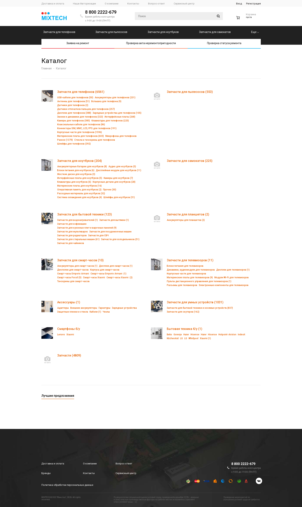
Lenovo (61, 334)
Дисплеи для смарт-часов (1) (116, 266)
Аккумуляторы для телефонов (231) (115, 97)
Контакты (89, 473)
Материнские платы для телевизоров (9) (190, 277)
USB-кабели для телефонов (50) (75, 97)
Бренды (46, 473)
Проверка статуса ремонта (224, 43)
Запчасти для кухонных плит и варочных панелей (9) (87, 227)
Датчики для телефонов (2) (72, 105)
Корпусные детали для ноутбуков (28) (114, 182)
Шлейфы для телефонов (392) (74, 143)
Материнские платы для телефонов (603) (80, 136)
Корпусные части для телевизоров (186, 273)
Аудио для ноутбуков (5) (122, 166)
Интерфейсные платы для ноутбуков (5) (79, 178)
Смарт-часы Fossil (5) (69, 277)
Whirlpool (193, 338)
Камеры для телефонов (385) (73, 120)
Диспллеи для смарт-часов (73, 269)
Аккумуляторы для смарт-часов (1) (77, 266)
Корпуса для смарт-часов (104, 269)
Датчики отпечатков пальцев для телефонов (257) (86, 109)
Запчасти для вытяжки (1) (114, 220)
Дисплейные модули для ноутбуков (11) (118, 170)
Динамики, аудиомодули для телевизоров (191, 269)
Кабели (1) (95, 311)
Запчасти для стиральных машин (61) (78, 239)
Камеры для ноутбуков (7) (118, 178)
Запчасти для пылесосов (111, 32)
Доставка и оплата (52, 463)
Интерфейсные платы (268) (120, 116)
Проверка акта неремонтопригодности (151, 43)
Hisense (194, 334)
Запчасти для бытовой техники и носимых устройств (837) (200, 308)
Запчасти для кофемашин (71, 224)
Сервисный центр (126, 473)
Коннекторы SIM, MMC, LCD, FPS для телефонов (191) (87, 128)
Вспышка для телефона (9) (106, 101)
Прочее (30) (109, 189)
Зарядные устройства (124, 308)
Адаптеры (63, 308)
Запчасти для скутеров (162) (183, 311)
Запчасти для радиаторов (72, 235)
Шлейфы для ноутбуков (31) (119, 197)
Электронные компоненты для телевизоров (223, 285)
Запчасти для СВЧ (98, 235)
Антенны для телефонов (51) (73, 101)
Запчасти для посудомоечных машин (110, 231)
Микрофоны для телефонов (121, 136)
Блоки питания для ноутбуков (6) (75, 170)
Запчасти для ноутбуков (163, 32)
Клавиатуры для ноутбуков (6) (74, 182)
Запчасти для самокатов (215, 32)
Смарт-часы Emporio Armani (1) (108, 273)
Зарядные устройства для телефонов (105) (117, 113)
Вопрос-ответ (124, 463)
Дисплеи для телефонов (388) (74, 113)
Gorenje (178, 334)
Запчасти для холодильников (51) (120, 239)
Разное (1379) (65, 140)
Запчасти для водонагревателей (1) (77, 220)
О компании (90, 463)
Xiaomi (70, 334)
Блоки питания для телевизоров (185, 266)
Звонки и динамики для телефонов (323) (80, 116)
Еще (255, 32)
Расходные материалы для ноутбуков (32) (81, 193)
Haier (186, 334)
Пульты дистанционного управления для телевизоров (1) (199, 281)
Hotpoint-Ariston (227, 334)
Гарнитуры (104, 308)
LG (181, 338)
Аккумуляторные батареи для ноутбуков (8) (82, 166)
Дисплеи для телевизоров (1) (233, 269)
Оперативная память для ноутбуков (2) (79, 189)
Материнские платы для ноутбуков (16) (79, 185)
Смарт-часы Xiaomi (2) (120, 277)
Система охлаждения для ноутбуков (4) (79, 197)
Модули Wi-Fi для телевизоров (231, 277)
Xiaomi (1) (205, 338)
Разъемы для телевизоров (182, 285)
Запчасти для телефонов (59, 32)
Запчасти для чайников (70, 243)
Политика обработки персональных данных (67, 484)
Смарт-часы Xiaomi (94, 277)
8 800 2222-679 (101, 12)
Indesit (241, 334)
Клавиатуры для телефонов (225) (110, 120)
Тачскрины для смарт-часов (73, 281)
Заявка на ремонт (77, 43)
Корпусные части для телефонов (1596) (79, 132)
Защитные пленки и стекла (72, 311)
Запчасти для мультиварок (72, 231)
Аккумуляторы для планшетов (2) (186, 220)
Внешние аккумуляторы (83, 308)
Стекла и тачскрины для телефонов (94, 140)
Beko (169, 334)
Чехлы (106, 311)
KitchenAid (173, 338)
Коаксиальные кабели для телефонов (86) (81, 124)
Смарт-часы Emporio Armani (73, 273)
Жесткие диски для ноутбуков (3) (76, 174)
